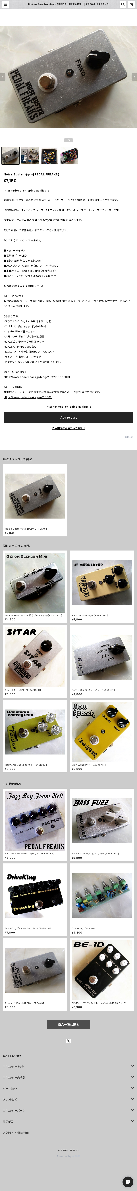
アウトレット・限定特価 (16, 1132)
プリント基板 (10, 1099)
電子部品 (8, 1121)
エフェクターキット (13, 1066)
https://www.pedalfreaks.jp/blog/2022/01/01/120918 (38, 377)
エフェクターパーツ (14, 1110)
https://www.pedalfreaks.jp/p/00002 (28, 397)
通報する (128, 437)
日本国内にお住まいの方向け (68, 428)
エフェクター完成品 (14, 1077)
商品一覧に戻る (68, 1024)
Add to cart (68, 417)
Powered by (68, 1156)
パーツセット (10, 1088)
